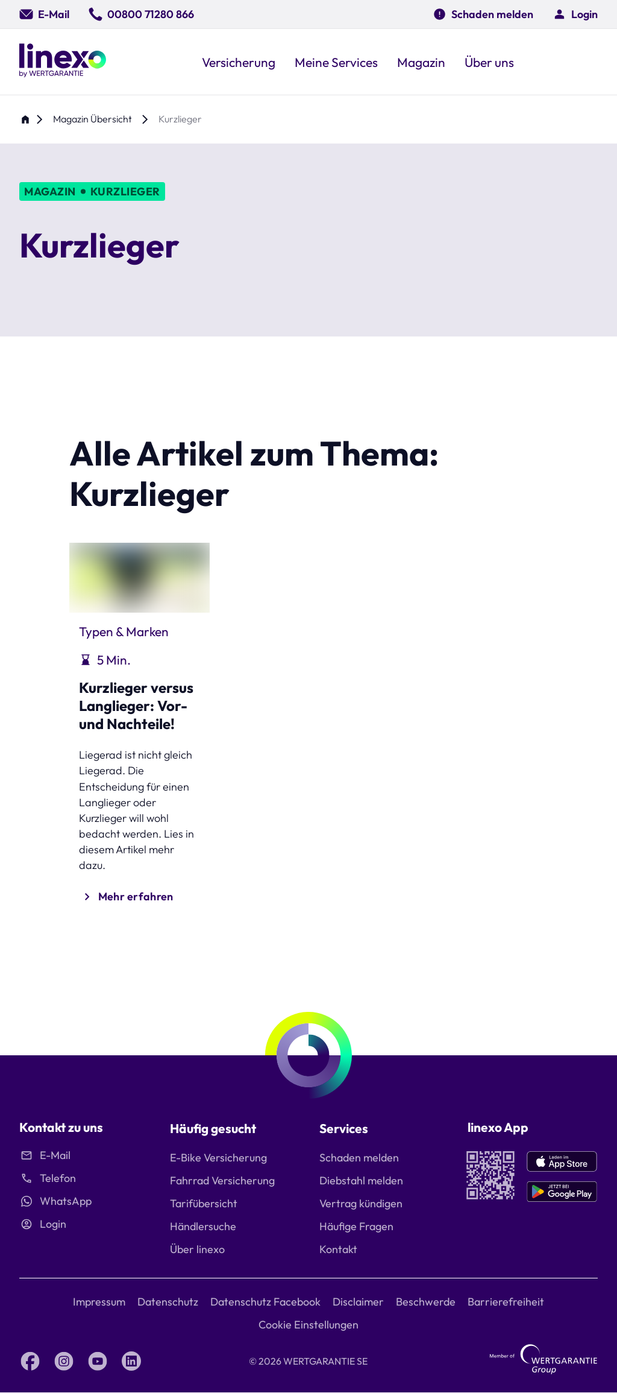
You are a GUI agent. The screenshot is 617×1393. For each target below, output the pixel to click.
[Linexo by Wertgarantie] (62, 61)
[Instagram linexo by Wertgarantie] (64, 1361)
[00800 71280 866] (141, 14)
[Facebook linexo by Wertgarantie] (30, 1361)
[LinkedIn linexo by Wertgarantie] (131, 1361)
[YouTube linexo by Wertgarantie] (97, 1361)
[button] (575, 14)
